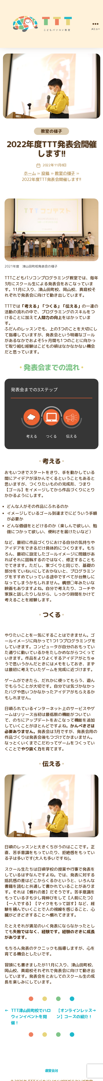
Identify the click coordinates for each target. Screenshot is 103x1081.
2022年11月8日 (55, 165)
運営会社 (51, 1070)
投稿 (45, 173)
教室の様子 (51, 131)
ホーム (30, 173)
